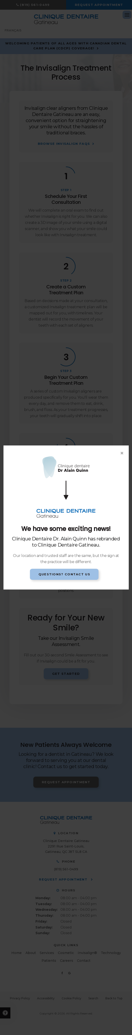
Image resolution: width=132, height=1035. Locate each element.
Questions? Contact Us (64, 574)
